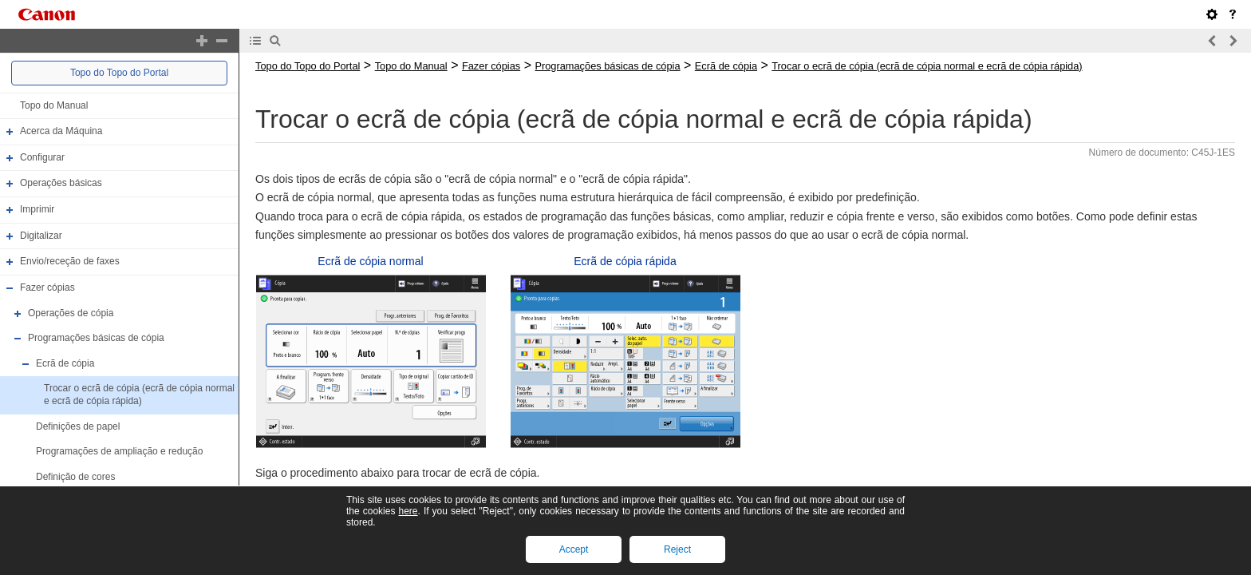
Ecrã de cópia (65, 363)
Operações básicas (61, 183)
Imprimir (37, 209)
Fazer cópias (47, 287)
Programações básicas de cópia (96, 337)
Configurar (42, 157)
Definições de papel (78, 426)
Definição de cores (75, 476)
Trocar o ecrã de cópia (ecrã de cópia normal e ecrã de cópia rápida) (139, 395)
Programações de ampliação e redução (119, 451)
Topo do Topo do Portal (119, 72)
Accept (574, 549)
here (407, 511)
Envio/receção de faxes (70, 261)
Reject (677, 549)
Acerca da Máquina (61, 131)
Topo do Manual (54, 105)
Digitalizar (41, 235)
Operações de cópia (70, 313)
